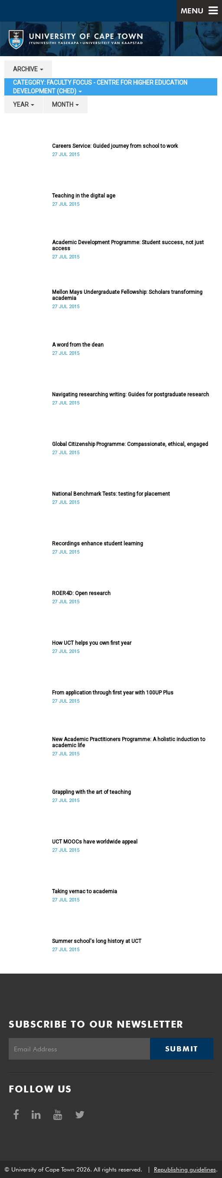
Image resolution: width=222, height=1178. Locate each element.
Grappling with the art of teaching (91, 792)
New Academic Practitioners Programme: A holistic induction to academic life (128, 742)
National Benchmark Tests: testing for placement (111, 494)
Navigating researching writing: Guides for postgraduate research (130, 395)
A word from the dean (78, 345)
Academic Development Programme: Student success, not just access (128, 245)
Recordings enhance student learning (97, 544)
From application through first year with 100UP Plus (112, 693)
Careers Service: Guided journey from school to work (115, 146)
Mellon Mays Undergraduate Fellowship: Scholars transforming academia (127, 295)
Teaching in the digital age (83, 196)
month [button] (65, 104)
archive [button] (28, 69)
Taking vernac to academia (84, 891)
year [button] (23, 104)
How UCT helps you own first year (91, 643)
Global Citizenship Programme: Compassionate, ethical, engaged (130, 444)
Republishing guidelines (185, 1169)
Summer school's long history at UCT (96, 941)
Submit (181, 1048)
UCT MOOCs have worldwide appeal (94, 842)
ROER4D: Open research (81, 593)
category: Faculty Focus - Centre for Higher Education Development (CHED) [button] (100, 87)
